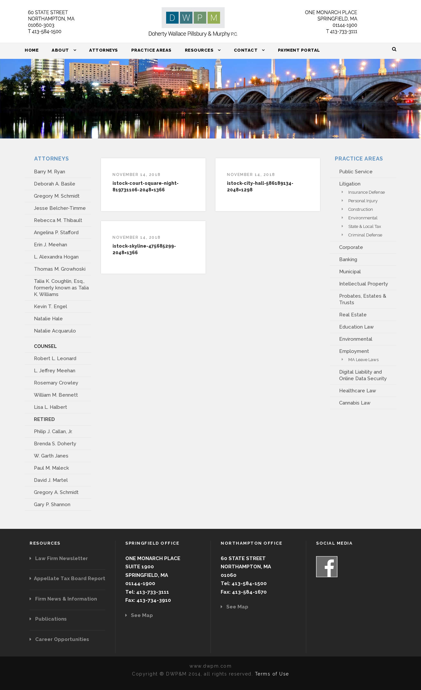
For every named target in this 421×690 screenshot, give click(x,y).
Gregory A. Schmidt (56, 492)
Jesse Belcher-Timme (60, 208)
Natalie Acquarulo (55, 331)
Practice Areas (151, 50)
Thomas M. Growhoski (60, 269)
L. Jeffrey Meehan (54, 371)
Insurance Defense (366, 192)
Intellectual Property (363, 284)
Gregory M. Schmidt (57, 196)
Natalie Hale (48, 319)
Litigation (349, 184)
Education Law (356, 327)
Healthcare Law (357, 391)
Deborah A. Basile (54, 184)
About (60, 50)
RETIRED (44, 419)
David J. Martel (51, 480)
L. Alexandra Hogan (56, 257)
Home (31, 50)
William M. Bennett (56, 395)
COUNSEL (45, 346)
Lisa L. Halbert (50, 407)
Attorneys (103, 50)
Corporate (351, 247)
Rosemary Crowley (56, 383)
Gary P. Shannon (52, 504)
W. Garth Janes (51, 456)
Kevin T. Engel (50, 306)
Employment (354, 351)
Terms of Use (272, 674)
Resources (199, 50)
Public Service (356, 172)
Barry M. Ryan (49, 172)
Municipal (350, 272)
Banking (348, 259)
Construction (360, 209)
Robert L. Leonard (55, 358)
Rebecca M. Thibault (58, 220)
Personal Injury (363, 200)
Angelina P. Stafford (56, 232)
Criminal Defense (365, 235)
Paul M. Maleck (51, 468)
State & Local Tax (364, 226)
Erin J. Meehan (50, 245)
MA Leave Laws (363, 359)
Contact (246, 50)
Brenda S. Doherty (55, 444)
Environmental (363, 217)
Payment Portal (299, 50)
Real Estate (353, 315)
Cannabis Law (354, 403)
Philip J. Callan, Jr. (53, 431)
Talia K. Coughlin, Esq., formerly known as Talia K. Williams (61, 287)
